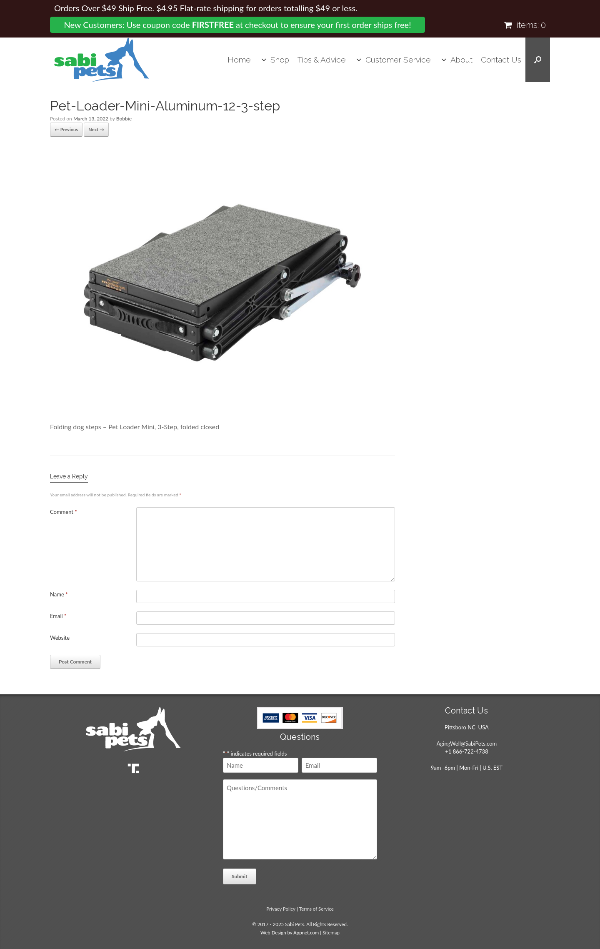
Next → (96, 129)
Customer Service (398, 59)
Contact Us (501, 59)
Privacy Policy (280, 908)
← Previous (66, 129)
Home (239, 59)
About (461, 59)
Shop (279, 59)
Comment (63, 511)
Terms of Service (316, 908)
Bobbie (124, 118)
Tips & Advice (322, 59)
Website (60, 637)
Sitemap (331, 932)
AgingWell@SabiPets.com (467, 743)
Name (59, 594)
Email (58, 616)
